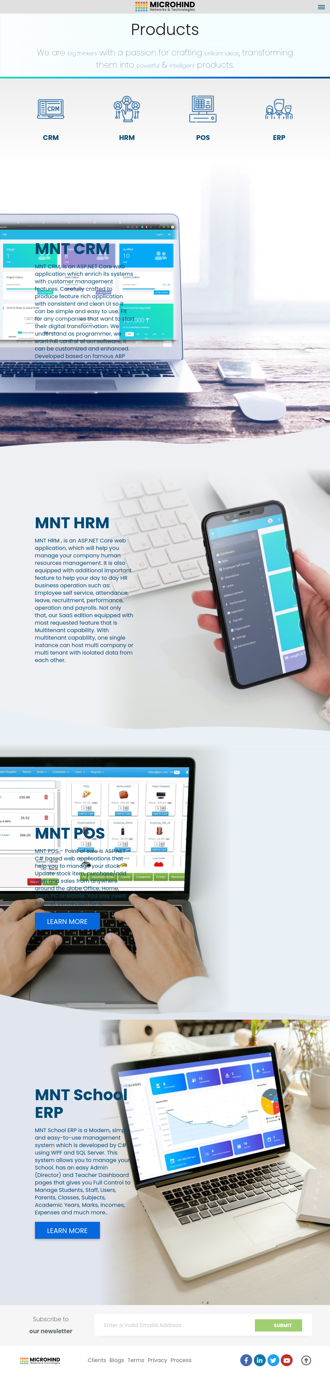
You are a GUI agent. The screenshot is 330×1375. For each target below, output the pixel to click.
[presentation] (250, 1328)
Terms (135, 1360)
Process (181, 1360)
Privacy (157, 1360)
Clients (97, 1360)
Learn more (67, 921)
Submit (283, 1325)
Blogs (116, 1360)
